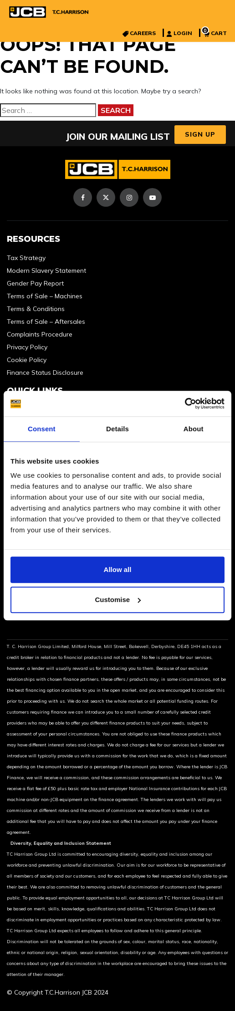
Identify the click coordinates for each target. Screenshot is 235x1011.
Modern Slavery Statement (46, 270)
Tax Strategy (26, 258)
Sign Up (200, 134)
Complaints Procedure (39, 334)
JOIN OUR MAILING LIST (118, 136)
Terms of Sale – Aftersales (46, 321)
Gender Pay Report (35, 283)
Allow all (118, 569)
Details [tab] (117, 429)
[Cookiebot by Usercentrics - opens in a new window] (185, 403)
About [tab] (194, 429)
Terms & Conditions (36, 309)
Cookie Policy (26, 360)
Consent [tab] (42, 429)
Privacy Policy (27, 347)
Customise (118, 599)
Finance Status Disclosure (45, 372)
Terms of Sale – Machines (44, 296)
